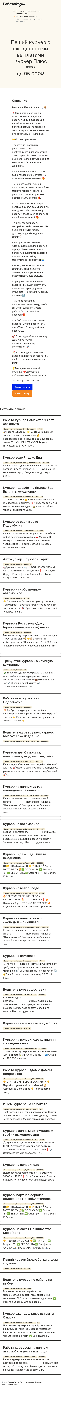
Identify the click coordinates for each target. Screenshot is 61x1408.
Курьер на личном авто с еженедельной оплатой (23, 788)
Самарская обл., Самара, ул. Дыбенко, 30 (19, 829)
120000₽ (39, 863)
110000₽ (39, 497)
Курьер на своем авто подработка (30, 1023)
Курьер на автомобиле (21, 824)
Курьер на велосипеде (21, 888)
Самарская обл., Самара (13, 564)
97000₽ (40, 531)
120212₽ (27, 1028)
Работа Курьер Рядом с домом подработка (27, 1072)
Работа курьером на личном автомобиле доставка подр (25, 1349)
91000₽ (46, 463)
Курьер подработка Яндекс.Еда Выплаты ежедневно (28, 489)
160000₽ (27, 564)
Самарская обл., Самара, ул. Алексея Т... (19, 761)
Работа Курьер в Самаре (26, 16)
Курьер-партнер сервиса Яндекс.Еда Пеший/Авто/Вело (27, 1197)
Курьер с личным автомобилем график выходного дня (28, 1132)
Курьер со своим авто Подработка (20, 523)
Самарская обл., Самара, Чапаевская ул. (19, 497)
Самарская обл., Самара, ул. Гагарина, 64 (19, 1238)
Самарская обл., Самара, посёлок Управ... (19, 531)
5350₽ (39, 429)
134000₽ (27, 1288)
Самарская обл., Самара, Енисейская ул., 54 (20, 1048)
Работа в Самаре (23, 14)
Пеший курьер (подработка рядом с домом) (30, 1261)
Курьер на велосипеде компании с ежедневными (29, 1041)
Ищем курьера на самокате (25, 1104)
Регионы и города (27, 1382)
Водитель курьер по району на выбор (27, 1281)
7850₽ (42, 961)
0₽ (25, 670)
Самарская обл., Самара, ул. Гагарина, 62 (19, 863)
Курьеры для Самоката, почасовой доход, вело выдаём (28, 754)
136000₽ (44, 741)
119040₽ (40, 1170)
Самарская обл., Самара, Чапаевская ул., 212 (20, 893)
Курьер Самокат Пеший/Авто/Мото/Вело (27, 1231)
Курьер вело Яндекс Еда (22, 457)
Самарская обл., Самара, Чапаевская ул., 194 (20, 1140)
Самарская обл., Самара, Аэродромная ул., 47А (21, 927)
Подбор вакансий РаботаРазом (26, 11)
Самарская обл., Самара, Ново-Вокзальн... (19, 429)
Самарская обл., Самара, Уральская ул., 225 (20, 995)
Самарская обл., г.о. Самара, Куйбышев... (19, 1170)
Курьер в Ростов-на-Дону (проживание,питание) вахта (26, 625)
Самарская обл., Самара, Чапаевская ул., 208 (20, 961)
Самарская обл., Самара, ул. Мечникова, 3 (19, 1322)
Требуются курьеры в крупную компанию (28, 663)
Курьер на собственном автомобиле (22, 591)
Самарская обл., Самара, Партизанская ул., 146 (21, 741)
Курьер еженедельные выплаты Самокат (28, 1315)
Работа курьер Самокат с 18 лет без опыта (28, 422)
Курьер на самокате (19, 956)
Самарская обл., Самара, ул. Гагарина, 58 (19, 1079)
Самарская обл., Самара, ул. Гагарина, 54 (19, 1204)
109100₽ (39, 1079)
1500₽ (41, 1140)
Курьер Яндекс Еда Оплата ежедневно (24, 856)
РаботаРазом (33, 380)
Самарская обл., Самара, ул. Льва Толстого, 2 (20, 1109)
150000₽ (27, 632)
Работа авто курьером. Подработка (21, 700)
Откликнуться (22, 387)
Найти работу (22, 393)
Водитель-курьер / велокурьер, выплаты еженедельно (28, 734)
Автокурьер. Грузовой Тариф (26, 559)
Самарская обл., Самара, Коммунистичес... (20, 1356)
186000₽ (27, 707)
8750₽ (41, 893)
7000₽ (26, 598)
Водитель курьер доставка (24, 989)
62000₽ (27, 1268)
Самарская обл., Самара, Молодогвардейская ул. (22, 463)
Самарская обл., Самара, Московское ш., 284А (21, 795)
